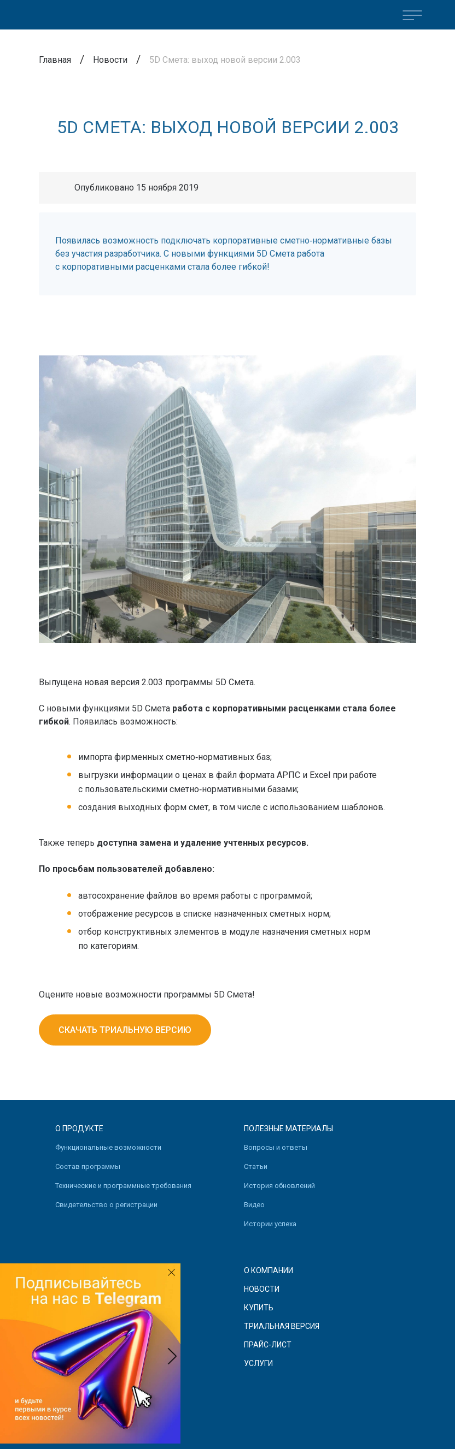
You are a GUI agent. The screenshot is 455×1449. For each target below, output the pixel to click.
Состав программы (87, 1166)
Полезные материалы (288, 1128)
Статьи (255, 1166)
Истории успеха (270, 1224)
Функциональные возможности (108, 1147)
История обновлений (279, 1185)
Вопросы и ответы (275, 1147)
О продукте (79, 1128)
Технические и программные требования (123, 1185)
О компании (268, 1270)
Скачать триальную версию (125, 1030)
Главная (55, 60)
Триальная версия (281, 1326)
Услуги (258, 1363)
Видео (254, 1205)
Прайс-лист (267, 1344)
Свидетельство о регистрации (106, 1205)
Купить (258, 1307)
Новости (110, 60)
